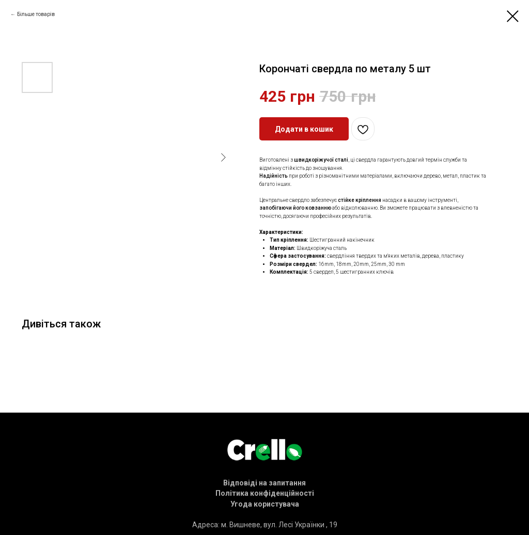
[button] (264, 483)
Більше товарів (36, 14)
